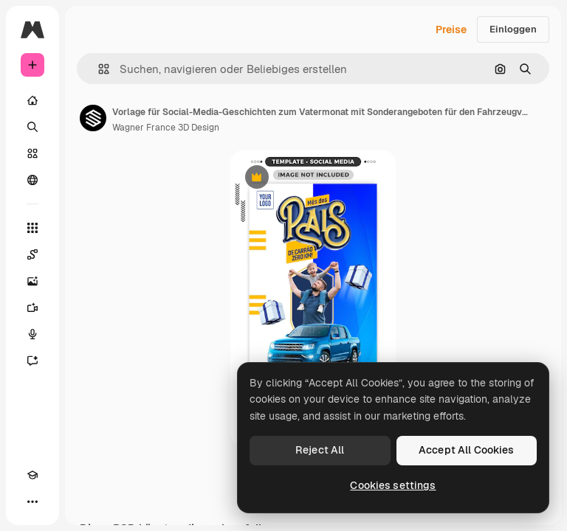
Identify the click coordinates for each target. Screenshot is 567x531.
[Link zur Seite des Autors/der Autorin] (93, 118)
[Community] (32, 180)
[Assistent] (32, 360)
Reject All (319, 450)
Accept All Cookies (467, 450)
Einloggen (513, 29)
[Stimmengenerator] (32, 334)
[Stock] (32, 153)
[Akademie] (32, 475)
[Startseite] (32, 100)
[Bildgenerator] (32, 281)
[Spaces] (32, 254)
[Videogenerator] (32, 307)
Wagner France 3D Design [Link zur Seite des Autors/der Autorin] (165, 127)
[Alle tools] (32, 228)
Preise (451, 29)
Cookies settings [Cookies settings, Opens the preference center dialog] (393, 485)
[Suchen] (32, 127)
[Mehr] (32, 501)
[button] (98, 68)
